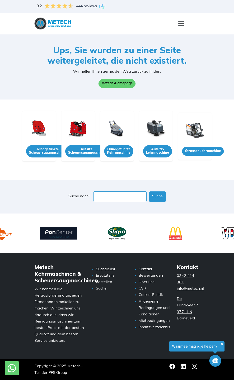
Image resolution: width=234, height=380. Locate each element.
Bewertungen (151, 276)
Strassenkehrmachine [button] (203, 151)
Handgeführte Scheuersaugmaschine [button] (47, 151)
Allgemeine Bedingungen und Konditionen (154, 308)
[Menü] (181, 23)
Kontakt (145, 269)
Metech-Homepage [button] (117, 83)
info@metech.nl (190, 289)
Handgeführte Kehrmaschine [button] (119, 151)
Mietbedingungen (154, 321)
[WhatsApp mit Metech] (12, 368)
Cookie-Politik (151, 295)
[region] (176, 354)
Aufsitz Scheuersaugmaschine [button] (86, 151)
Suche (101, 288)
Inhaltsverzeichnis (154, 327)
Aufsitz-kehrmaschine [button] (157, 151)
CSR (142, 288)
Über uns (146, 282)
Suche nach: (78, 196)
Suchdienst (105, 269)
